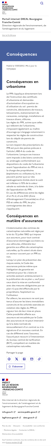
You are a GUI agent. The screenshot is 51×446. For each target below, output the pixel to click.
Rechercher (42, 3)
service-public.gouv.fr (27, 412)
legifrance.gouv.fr (10, 417)
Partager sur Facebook (9, 359)
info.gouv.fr (7, 412)
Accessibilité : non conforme (34, 426)
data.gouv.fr (28, 417)
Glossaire (16, 426)
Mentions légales (10, 430)
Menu (47, 3)
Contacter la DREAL (27, 430)
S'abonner (16, 366)
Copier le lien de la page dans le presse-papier (39, 359)
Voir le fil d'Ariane (9, 35)
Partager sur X (16, 359)
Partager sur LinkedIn (24, 359)
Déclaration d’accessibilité (12, 434)
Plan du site (6, 426)
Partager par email (31, 359)
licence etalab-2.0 (13, 442)
